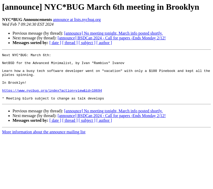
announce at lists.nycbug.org (77, 19)
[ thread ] (70, 42)
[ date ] (55, 42)
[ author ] (104, 42)
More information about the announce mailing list (43, 141)
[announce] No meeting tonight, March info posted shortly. (113, 33)
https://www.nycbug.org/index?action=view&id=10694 (52, 98)
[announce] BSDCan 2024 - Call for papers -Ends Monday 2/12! (111, 38)
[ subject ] (87, 42)
